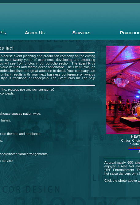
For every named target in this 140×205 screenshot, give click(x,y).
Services (81, 32)
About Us (35, 32)
